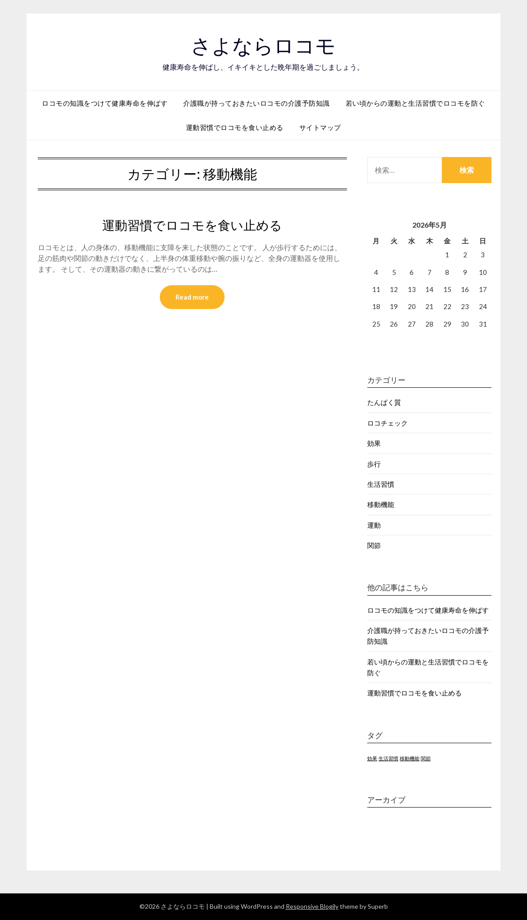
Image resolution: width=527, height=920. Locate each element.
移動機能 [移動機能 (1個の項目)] (409, 758)
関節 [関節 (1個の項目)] (426, 758)
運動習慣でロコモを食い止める (235, 127)
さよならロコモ (263, 45)
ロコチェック (387, 423)
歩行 (374, 464)
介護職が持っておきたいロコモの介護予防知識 (256, 103)
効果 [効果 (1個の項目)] (372, 758)
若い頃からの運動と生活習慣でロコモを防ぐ (415, 103)
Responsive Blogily (312, 906)
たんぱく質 (384, 402)
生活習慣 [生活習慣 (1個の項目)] (388, 758)
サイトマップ (320, 127)
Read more (192, 297)
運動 (374, 525)
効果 (374, 443)
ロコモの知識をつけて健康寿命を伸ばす (104, 103)
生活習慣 (380, 484)
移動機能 (380, 504)
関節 (374, 545)
